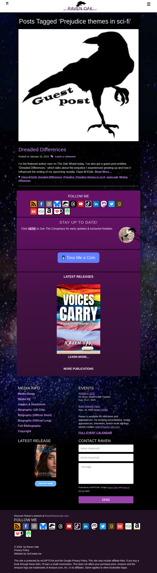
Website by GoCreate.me (27, 553)
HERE (32, 228)
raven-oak (112, 177)
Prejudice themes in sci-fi (90, 177)
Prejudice (68, 177)
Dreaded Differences (42, 149)
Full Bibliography (29, 425)
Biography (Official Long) (34, 420)
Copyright (24, 431)
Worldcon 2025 (86, 393)
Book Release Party (89, 406)
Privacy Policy (112, 487)
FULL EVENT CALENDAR (95, 432)
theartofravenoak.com (57, 515)
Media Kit (24, 399)
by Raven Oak (31, 546)
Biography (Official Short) (35, 415)
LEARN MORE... (78, 356)
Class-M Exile (29, 177)
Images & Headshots (31, 404)
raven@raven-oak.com (107, 427)
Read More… (103, 171)
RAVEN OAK (80, 10)
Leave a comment (65, 156)
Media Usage (26, 393)
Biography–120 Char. (32, 409)
